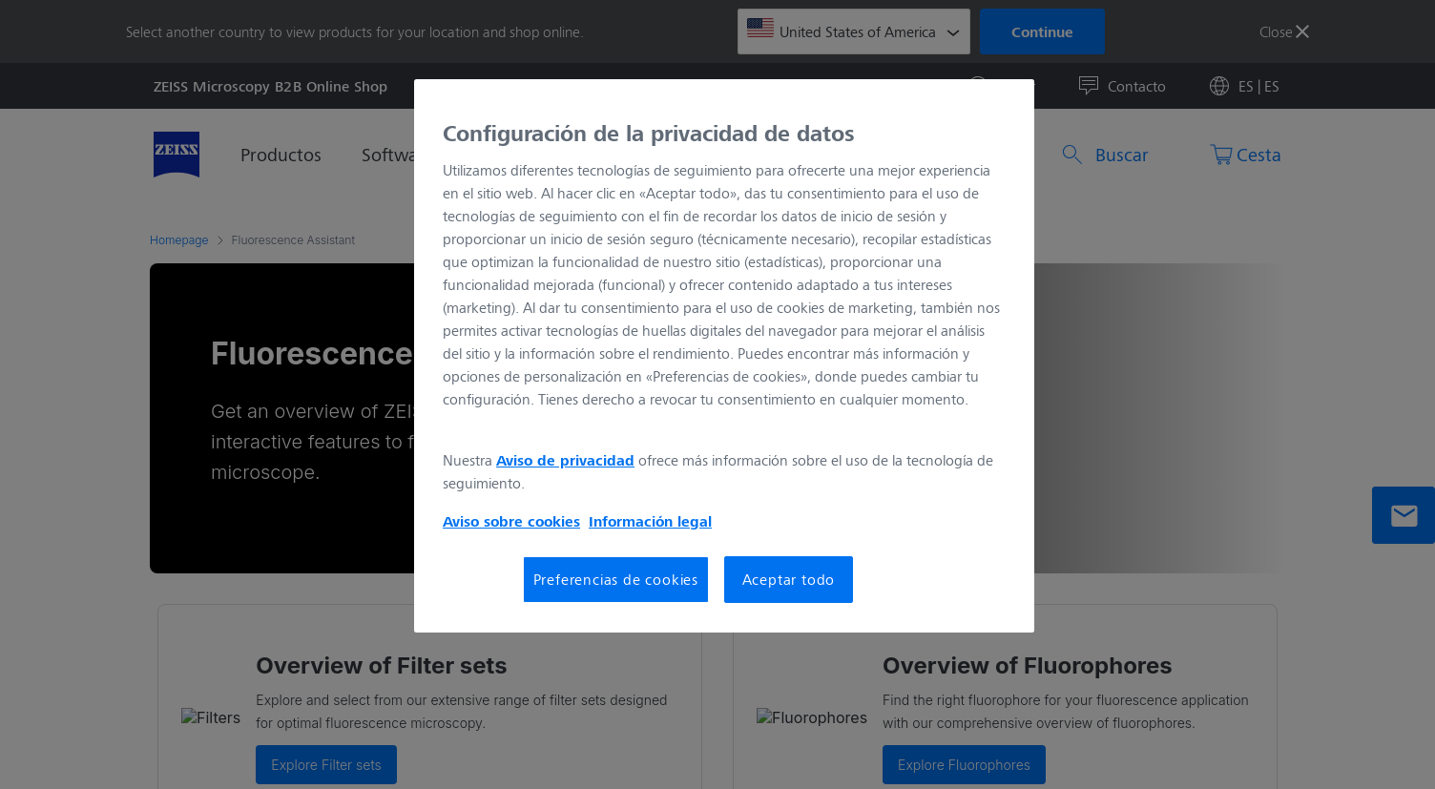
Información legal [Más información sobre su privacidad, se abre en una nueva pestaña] (650, 520)
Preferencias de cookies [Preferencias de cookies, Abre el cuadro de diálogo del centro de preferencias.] (615, 579)
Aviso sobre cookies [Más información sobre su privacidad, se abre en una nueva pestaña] (511, 520)
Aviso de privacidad (565, 459)
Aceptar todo (789, 579)
